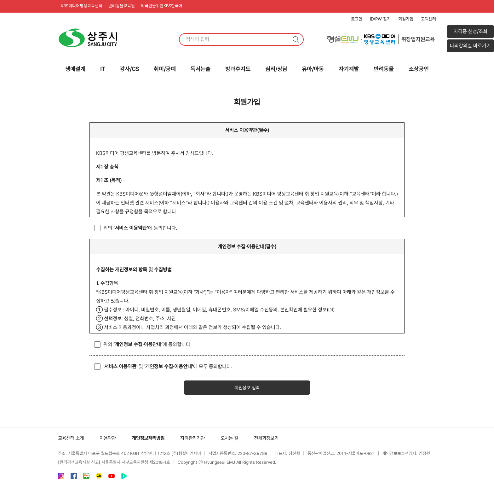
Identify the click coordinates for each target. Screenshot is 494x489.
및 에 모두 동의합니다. (167, 366)
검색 (296, 39)
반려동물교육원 (125, 6)
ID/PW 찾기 (380, 18)
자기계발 (349, 69)
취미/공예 (165, 69)
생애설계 (75, 69)
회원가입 (405, 18)
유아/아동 (313, 69)
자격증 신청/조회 (470, 31)
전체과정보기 (276, 439)
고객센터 (428, 18)
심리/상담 (276, 69)
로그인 (356, 18)
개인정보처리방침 (152, 439)
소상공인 (419, 69)
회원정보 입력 (247, 388)
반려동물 (384, 69)
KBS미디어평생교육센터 (83, 6)
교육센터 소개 (72, 439)
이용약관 (110, 439)
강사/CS (129, 69)
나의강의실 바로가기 (470, 46)
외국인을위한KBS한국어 (167, 6)
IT (102, 69)
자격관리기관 (199, 439)
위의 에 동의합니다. (140, 228)
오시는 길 (237, 439)
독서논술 (200, 69)
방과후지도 (237, 69)
